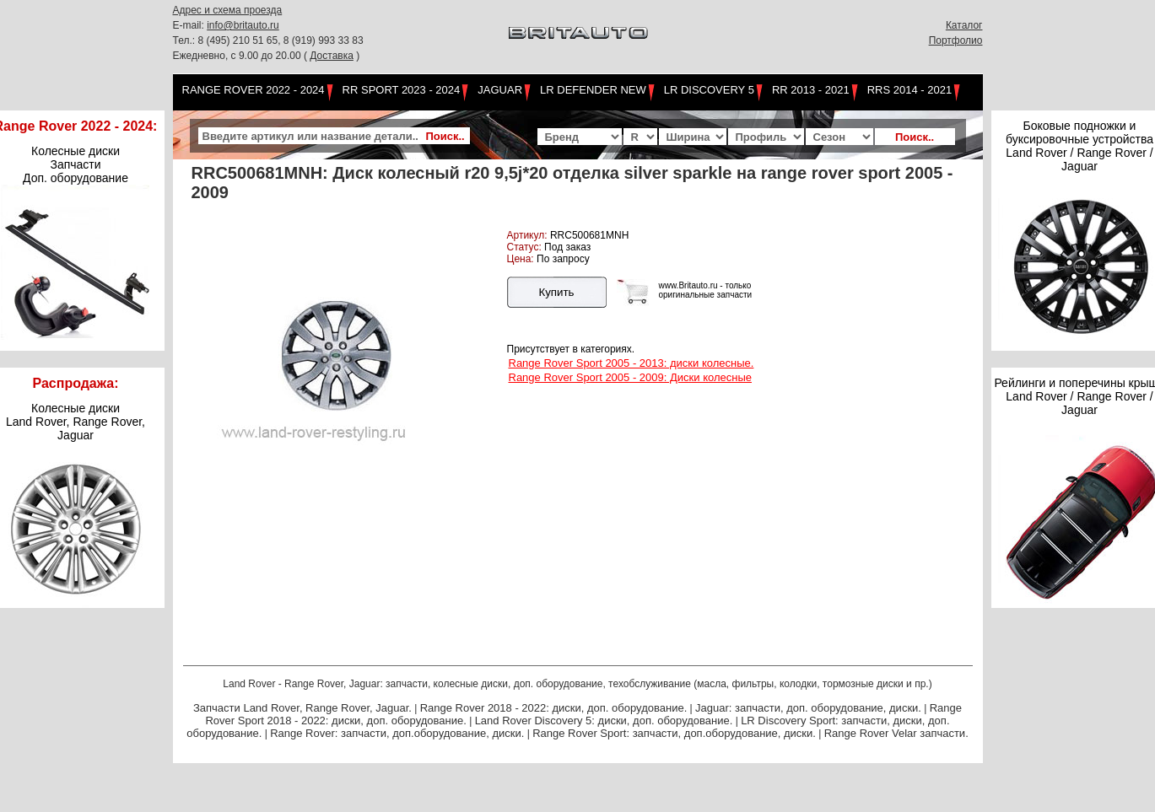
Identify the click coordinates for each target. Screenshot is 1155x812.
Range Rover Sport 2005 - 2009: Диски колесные (630, 377)
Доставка (332, 56)
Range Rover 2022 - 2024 (253, 89)
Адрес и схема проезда (228, 10)
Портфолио (956, 40)
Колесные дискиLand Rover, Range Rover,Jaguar (75, 421)
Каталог (964, 25)
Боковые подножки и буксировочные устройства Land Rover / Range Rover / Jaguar (1079, 146)
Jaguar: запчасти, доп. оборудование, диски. (808, 708)
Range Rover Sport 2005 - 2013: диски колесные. (631, 363)
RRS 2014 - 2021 (909, 89)
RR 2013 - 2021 (811, 89)
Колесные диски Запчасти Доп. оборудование (75, 164)
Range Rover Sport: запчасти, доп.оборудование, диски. (674, 733)
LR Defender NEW (593, 89)
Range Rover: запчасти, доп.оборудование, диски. (397, 733)
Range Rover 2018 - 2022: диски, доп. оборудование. (554, 708)
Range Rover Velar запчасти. (896, 733)
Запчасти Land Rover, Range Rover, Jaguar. (302, 708)
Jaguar (500, 89)
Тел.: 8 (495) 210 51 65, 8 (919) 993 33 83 (268, 40)
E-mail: (190, 25)
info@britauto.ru (243, 25)
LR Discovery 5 (709, 89)
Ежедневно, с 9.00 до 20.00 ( (241, 56)
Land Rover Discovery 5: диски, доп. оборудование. (604, 720)
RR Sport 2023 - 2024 (402, 89)
